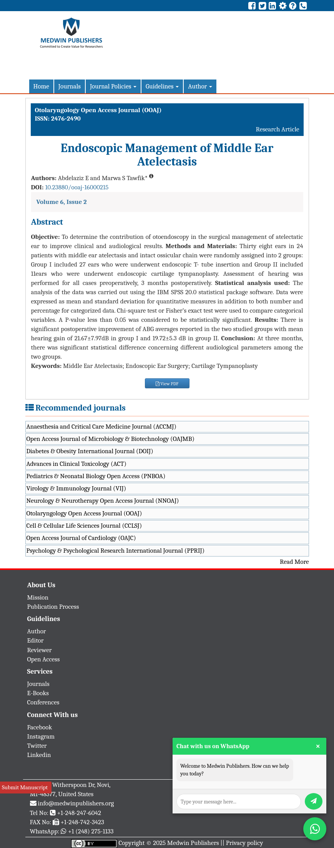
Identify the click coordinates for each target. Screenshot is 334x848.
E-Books (38, 693)
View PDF (167, 383)
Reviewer (39, 650)
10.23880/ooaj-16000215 (76, 187)
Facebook (39, 727)
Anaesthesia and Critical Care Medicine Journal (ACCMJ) (101, 426)
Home (41, 86)
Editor (35, 640)
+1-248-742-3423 (82, 822)
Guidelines (162, 86)
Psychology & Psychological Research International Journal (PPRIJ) (116, 550)
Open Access (43, 659)
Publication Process (53, 606)
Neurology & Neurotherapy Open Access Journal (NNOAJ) (103, 500)
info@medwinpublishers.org (76, 803)
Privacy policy (244, 842)
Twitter (37, 745)
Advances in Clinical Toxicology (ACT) (77, 463)
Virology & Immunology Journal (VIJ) (76, 488)
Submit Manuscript (25, 787)
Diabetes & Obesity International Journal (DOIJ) (90, 451)
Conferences (43, 702)
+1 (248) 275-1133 (90, 831)
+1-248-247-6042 (79, 813)
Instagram (41, 736)
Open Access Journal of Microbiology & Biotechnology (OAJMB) (111, 438)
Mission (38, 597)
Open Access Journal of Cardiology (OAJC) (81, 538)
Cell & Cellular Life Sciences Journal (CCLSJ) (84, 525)
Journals (69, 86)
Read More (294, 561)
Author (200, 86)
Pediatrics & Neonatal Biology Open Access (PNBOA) (96, 476)
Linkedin (39, 755)
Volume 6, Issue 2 (62, 201)
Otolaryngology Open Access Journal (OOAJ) (84, 513)
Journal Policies (113, 86)
